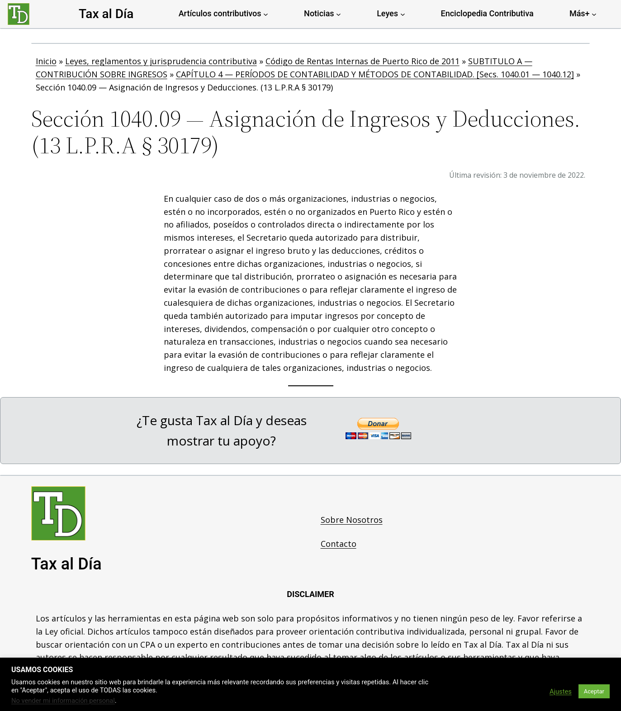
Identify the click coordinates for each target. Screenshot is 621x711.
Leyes (387, 13)
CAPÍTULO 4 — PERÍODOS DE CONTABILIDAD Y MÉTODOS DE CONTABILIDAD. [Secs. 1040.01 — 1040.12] (375, 74)
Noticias (319, 13)
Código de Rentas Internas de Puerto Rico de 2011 (362, 61)
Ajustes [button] (561, 691)
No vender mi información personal (63, 701)
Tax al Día (106, 13)
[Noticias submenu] (338, 13)
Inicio (46, 61)
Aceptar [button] (594, 691)
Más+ (579, 13)
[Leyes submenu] (402, 13)
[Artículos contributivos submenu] (265, 13)
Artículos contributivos (220, 13)
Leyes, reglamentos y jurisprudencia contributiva (161, 61)
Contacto (338, 543)
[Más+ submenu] (594, 13)
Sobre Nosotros (352, 519)
